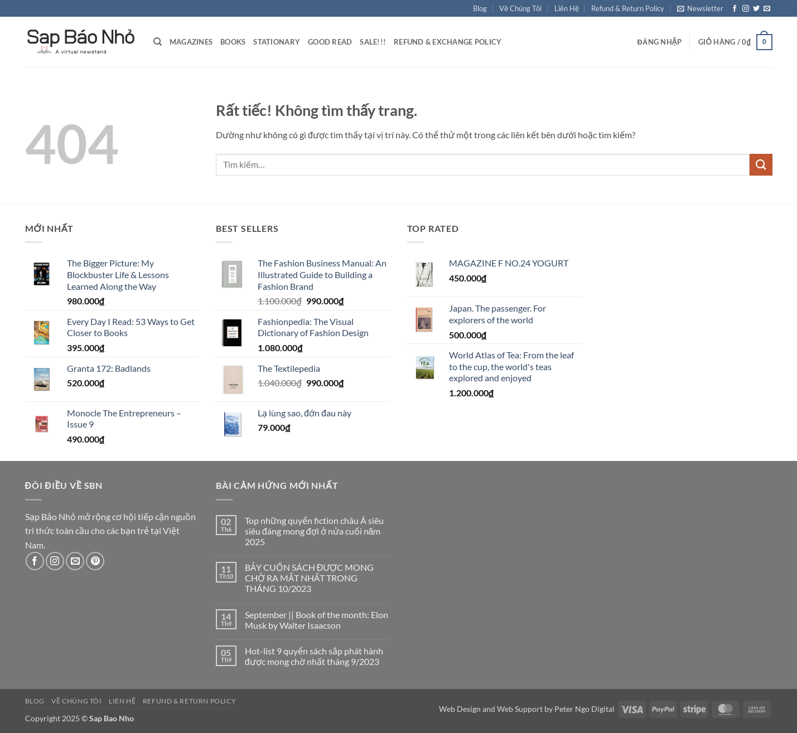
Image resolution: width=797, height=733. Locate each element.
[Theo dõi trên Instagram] (745, 9)
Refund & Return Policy (627, 8)
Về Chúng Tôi (520, 8)
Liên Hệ (566, 8)
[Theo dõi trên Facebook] (734, 9)
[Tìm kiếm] (157, 41)
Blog (480, 8)
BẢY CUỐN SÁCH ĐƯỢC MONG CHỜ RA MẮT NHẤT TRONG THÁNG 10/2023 (309, 578)
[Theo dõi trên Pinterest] (95, 561)
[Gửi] (761, 165)
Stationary (276, 41)
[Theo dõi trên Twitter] (756, 9)
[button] (700, 8)
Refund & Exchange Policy (447, 41)
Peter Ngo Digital (584, 708)
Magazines (191, 41)
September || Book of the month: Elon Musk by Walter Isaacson (316, 619)
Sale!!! (373, 41)
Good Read (330, 41)
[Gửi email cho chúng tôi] (767, 9)
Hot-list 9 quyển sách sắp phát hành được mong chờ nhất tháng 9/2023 (314, 656)
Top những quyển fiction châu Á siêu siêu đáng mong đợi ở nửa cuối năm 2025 (314, 531)
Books (232, 41)
